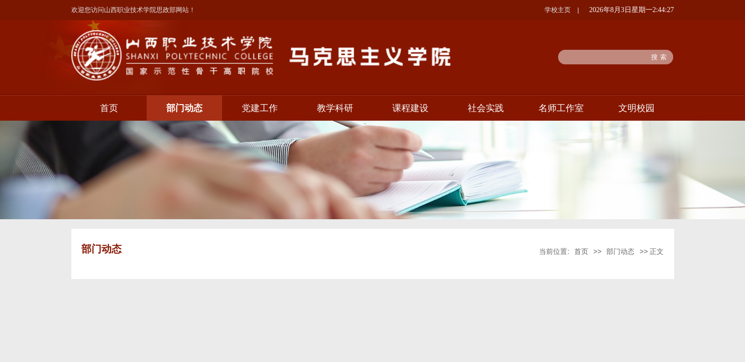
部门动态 (184, 108)
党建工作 (260, 108)
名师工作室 (561, 108)
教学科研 (335, 108)
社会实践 (486, 108)
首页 (109, 108)
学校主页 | (562, 10)
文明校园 (636, 108)
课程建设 (410, 108)
